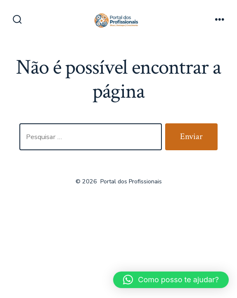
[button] (171, 280)
